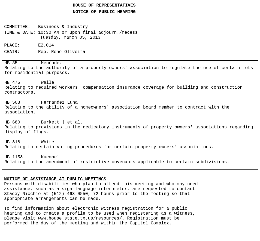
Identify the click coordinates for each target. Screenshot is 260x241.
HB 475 (12, 82)
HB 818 (12, 142)
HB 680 (12, 122)
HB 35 (10, 63)
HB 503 (12, 102)
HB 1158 (13, 157)
